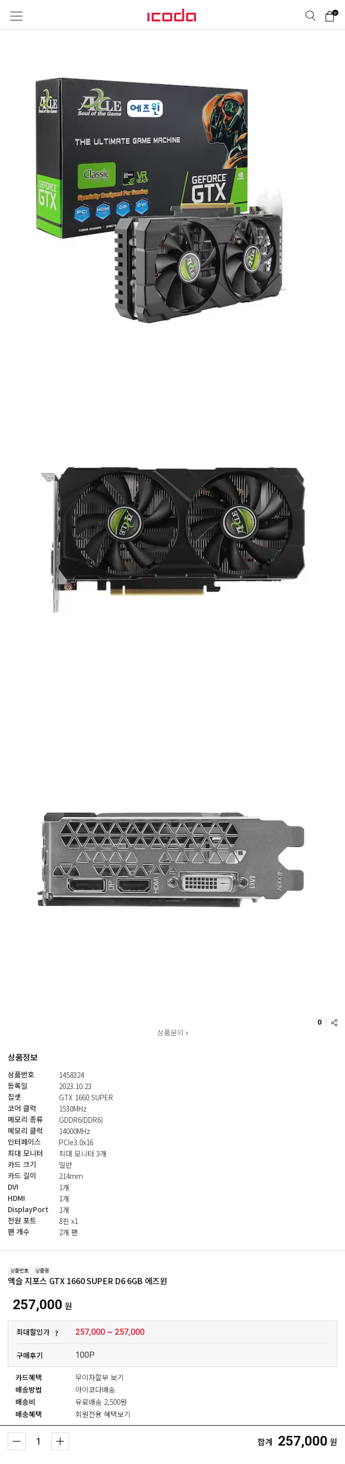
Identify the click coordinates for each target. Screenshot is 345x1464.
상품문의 (172, 1032)
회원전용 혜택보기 (103, 1414)
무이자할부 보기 (99, 1377)
